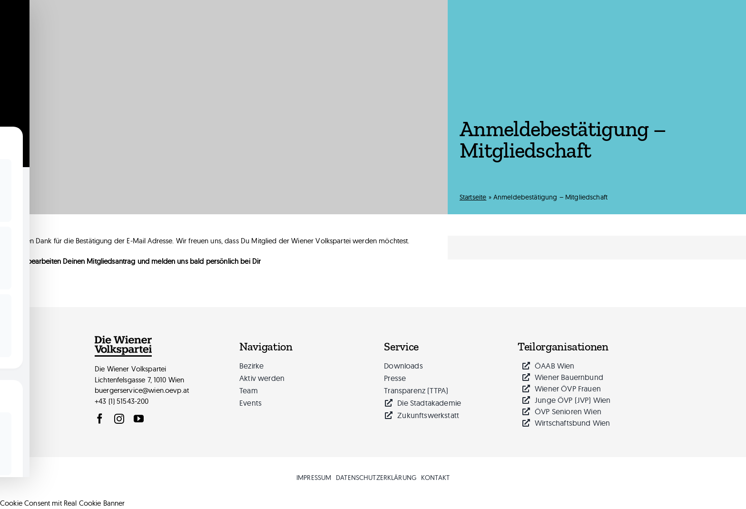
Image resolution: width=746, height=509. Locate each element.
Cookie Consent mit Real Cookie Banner (62, 503)
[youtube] (139, 419)
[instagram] (119, 419)
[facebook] (100, 419)
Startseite (473, 197)
